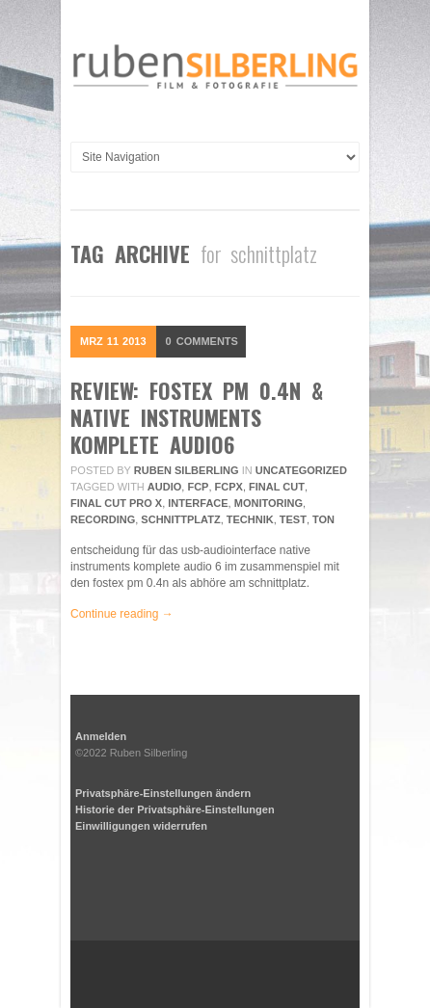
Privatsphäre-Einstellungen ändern (163, 793)
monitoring (268, 503)
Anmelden (100, 736)
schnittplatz (180, 519)
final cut (277, 486)
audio (164, 486)
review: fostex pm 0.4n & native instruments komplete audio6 (196, 417)
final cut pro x (116, 503)
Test (293, 519)
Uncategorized (301, 470)
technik (250, 519)
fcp (197, 486)
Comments (202, 341)
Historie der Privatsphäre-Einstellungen (175, 809)
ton (323, 519)
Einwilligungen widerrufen (141, 826)
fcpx (229, 486)
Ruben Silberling (186, 470)
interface (198, 503)
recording (102, 519)
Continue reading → (122, 614)
